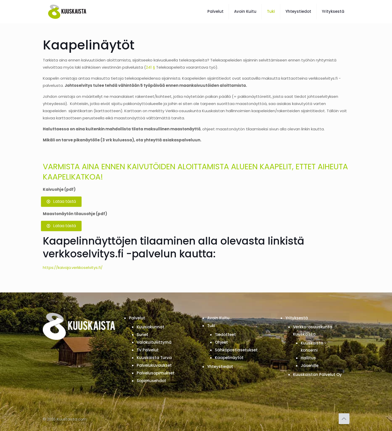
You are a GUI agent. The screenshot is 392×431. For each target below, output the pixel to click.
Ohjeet (221, 342)
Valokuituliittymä (154, 342)
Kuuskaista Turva (154, 357)
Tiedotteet (225, 334)
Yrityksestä (296, 318)
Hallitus (308, 358)
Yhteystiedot (220, 366)
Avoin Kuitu (218, 318)
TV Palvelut (148, 350)
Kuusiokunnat (150, 327)
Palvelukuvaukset (154, 365)
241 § (150, 67)
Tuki (211, 325)
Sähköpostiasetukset (236, 350)
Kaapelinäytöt (229, 357)
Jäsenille (309, 365)
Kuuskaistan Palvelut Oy (317, 374)
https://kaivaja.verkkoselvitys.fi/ (73, 267)
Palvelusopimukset (156, 373)
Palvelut (137, 318)
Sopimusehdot (151, 380)
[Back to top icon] (344, 418)
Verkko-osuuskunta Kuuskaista (312, 330)
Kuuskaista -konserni (313, 346)
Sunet (142, 334)
